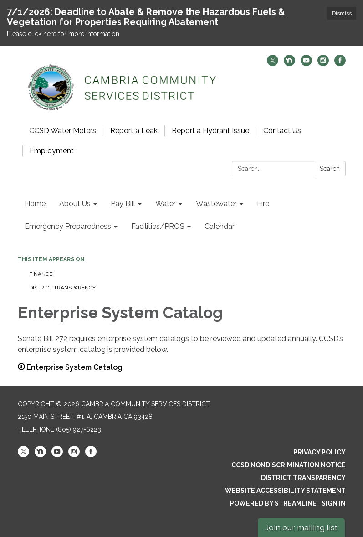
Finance (41, 274)
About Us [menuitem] (75, 203)
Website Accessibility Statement (285, 490)
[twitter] (272, 63)
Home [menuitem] (35, 203)
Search (330, 168)
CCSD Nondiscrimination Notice (288, 465)
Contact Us (282, 130)
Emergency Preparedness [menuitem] (68, 226)
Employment (52, 150)
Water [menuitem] (165, 203)
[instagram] (323, 63)
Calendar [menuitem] (220, 226)
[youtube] (306, 63)
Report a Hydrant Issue (210, 130)
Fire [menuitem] (263, 203)
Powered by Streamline (273, 503)
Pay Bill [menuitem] (123, 203)
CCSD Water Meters (62, 130)
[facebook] (340, 63)
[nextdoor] (289, 63)
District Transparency (62, 287)
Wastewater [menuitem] (216, 203)
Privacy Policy (319, 452)
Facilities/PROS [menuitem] (157, 226)
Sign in (334, 503)
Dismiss (342, 13)
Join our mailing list (301, 527)
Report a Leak (134, 130)
